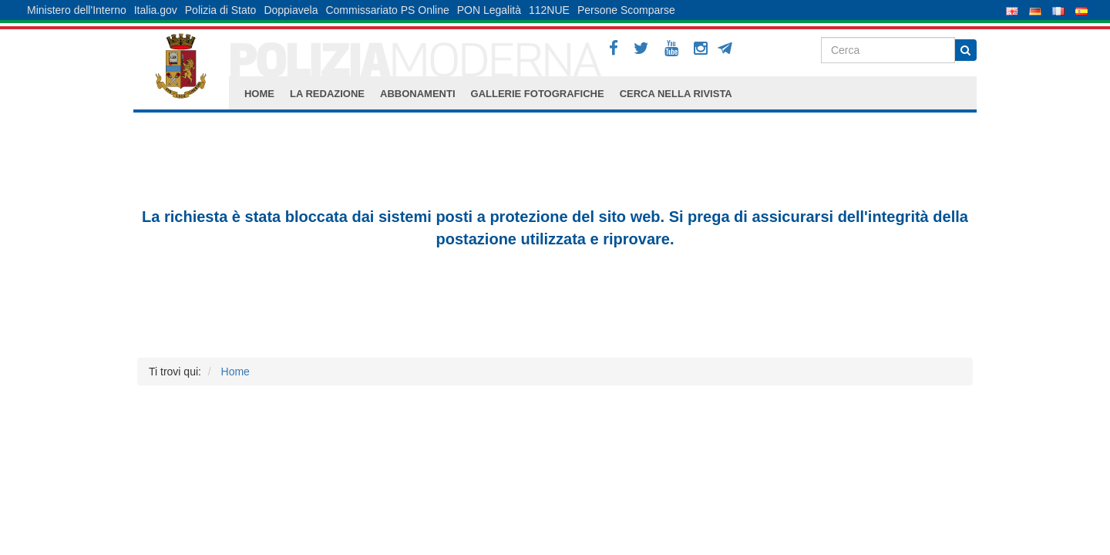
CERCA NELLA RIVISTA (676, 93)
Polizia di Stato (221, 10)
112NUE (549, 10)
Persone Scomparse (626, 10)
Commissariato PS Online (387, 10)
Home (235, 371)
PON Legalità (489, 10)
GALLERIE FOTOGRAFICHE (537, 93)
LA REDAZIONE (327, 93)
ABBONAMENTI (418, 93)
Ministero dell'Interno (76, 10)
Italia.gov (155, 10)
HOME (259, 93)
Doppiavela (291, 10)
